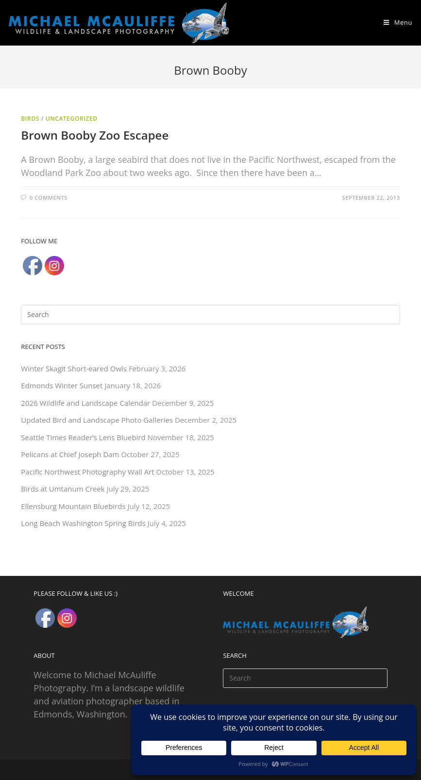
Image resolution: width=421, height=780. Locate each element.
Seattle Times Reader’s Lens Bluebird (83, 437)
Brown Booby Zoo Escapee (94, 135)
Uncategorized (72, 118)
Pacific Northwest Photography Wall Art (87, 472)
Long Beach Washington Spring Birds (83, 523)
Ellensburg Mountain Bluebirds (73, 506)
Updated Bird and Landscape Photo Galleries (97, 420)
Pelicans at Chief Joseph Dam (70, 454)
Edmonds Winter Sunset (61, 385)
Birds (30, 118)
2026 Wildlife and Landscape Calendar (85, 403)
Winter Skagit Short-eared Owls (74, 368)
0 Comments (48, 197)
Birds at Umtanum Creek (62, 488)
